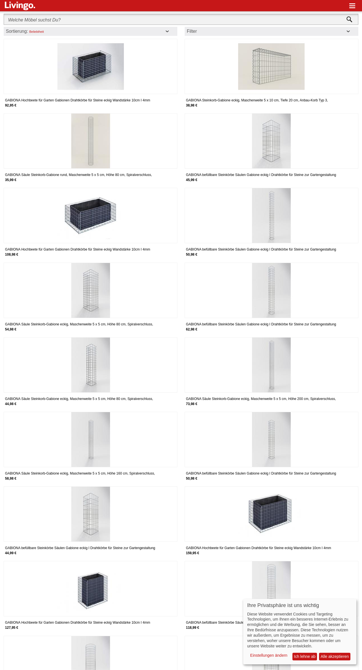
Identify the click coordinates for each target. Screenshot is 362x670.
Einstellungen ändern (269, 655)
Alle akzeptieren (335, 656)
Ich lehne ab (304, 656)
